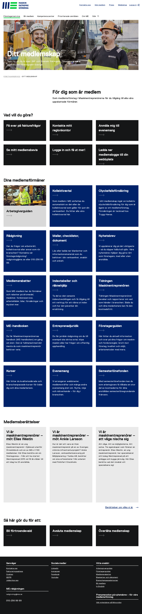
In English (100, 586)
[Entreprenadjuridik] (71, 341)
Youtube (54, 577)
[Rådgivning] (25, 251)
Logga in (134, 5)
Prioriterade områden (68, 16)
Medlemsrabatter (103, 574)
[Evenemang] (71, 386)
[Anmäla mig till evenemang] (117, 130)
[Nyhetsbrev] (117, 251)
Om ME (85, 16)
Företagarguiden (103, 571)
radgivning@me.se (14, 594)
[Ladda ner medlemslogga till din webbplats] (117, 154)
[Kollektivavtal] (71, 206)
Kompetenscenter (45, 16)
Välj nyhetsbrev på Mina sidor (109, 603)
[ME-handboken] (25, 341)
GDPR (8, 577)
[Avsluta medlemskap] (71, 535)
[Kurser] (25, 386)
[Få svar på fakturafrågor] (25, 130)
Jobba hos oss (12, 580)
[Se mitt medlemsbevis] (25, 154)
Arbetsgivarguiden (104, 568)
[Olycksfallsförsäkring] (117, 206)
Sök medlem (100, 5)
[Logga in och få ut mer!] (71, 154)
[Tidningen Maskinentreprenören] (117, 296)
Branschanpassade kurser (107, 580)
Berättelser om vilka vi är (119, 507)
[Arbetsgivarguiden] (25, 206)
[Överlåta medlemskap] (117, 535)
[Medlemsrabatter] (25, 296)
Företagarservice (12, 16)
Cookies (9, 574)
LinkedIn (54, 568)
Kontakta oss (85, 5)
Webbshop (122, 5)
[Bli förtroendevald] (25, 535)
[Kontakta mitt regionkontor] (71, 130)
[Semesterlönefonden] (117, 386)
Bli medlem (29, 16)
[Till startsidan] (40, 5)
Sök (95, 16)
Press (111, 5)
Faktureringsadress (14, 571)
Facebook (55, 574)
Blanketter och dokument (107, 577)
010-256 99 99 (14, 601)
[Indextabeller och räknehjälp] (71, 296)
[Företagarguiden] (117, 341)
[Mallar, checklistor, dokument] (71, 251)
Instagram (55, 571)
